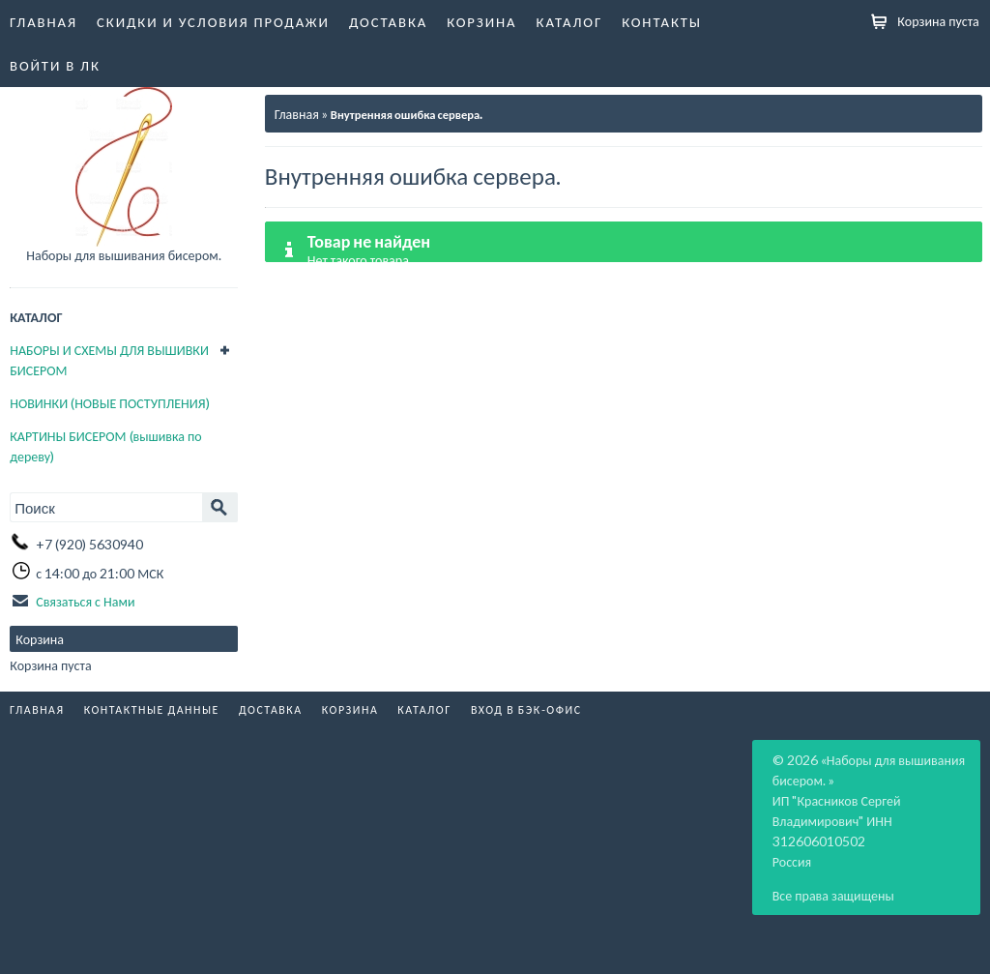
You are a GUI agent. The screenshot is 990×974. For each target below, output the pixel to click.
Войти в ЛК (55, 65)
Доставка (388, 21)
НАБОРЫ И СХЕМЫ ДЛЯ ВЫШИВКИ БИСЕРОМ (109, 360)
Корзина (481, 21)
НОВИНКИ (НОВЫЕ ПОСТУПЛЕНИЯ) (109, 403)
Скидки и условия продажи (213, 21)
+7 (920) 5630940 (89, 544)
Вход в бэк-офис (526, 709)
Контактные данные (151, 709)
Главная (43, 21)
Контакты (662, 21)
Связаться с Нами (85, 601)
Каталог (570, 21)
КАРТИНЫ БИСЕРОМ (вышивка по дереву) (105, 446)
